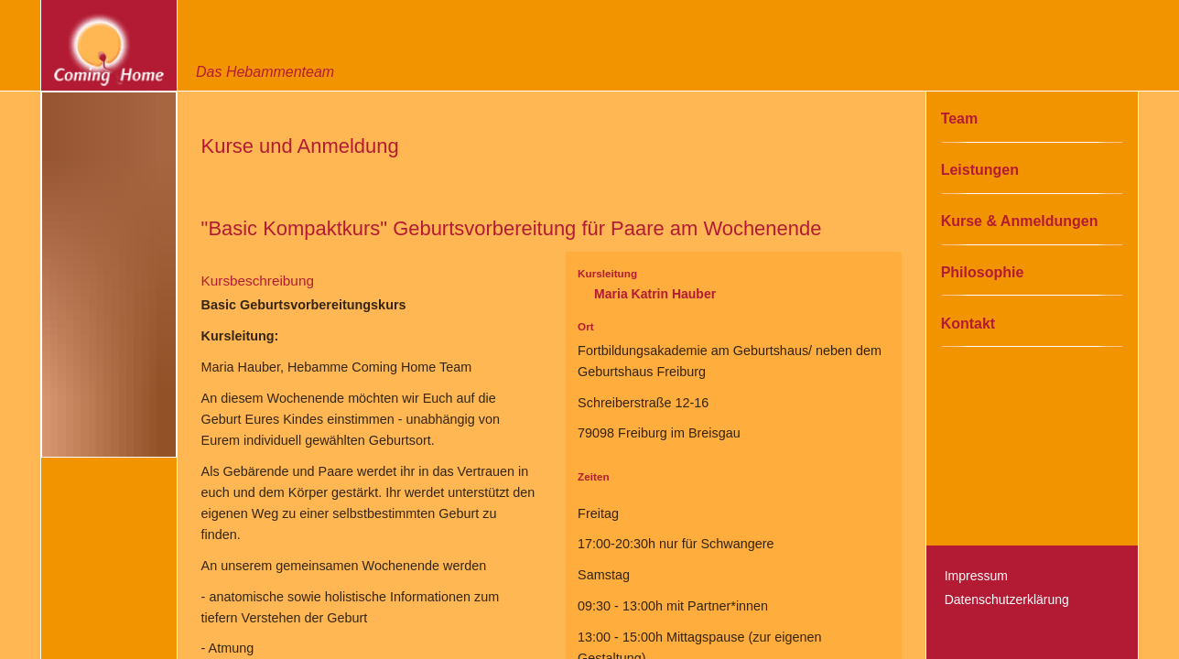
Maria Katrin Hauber (655, 293)
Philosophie (982, 272)
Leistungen (980, 170)
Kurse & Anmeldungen (1019, 221)
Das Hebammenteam (265, 72)
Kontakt (968, 323)
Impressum (976, 575)
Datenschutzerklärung (1007, 599)
